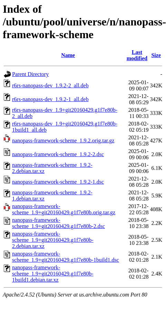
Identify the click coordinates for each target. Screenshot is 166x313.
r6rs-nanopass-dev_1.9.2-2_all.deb (50, 85)
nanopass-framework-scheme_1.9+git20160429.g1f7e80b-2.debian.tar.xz (53, 240)
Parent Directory (30, 74)
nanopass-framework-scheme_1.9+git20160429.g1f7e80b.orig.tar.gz (63, 209)
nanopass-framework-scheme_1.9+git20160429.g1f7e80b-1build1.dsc (65, 257)
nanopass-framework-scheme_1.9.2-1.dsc (58, 182)
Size (156, 55)
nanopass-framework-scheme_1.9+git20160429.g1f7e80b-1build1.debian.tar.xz (53, 274)
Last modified (137, 55)
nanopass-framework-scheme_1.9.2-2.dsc (58, 154)
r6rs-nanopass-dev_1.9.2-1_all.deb (50, 99)
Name (68, 55)
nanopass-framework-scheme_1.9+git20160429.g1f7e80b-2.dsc (58, 223)
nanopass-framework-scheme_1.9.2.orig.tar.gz (63, 140)
